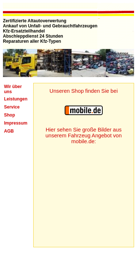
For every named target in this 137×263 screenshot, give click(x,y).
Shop (9, 115)
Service (12, 107)
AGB (9, 131)
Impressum (15, 123)
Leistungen (15, 99)
